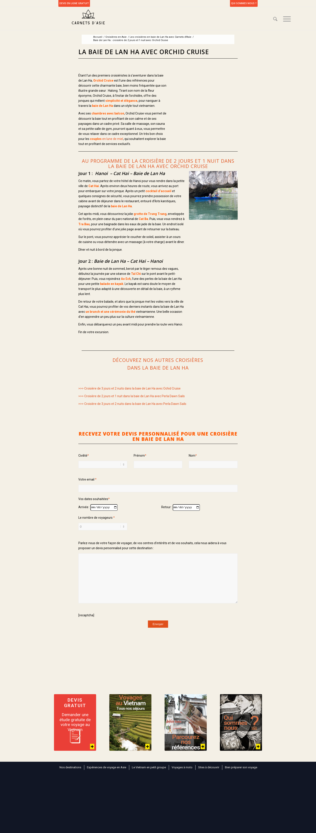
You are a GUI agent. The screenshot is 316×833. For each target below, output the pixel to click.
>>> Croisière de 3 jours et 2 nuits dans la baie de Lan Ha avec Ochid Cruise (129, 388)
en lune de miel (106, 139)
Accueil (97, 37)
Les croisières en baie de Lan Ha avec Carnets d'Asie (160, 37)
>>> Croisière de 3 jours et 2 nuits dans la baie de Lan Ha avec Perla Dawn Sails (132, 404)
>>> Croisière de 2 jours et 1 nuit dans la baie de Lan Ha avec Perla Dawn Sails (131, 396)
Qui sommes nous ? (244, 3)
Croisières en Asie (116, 37)
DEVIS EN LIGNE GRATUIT (74, 3)
